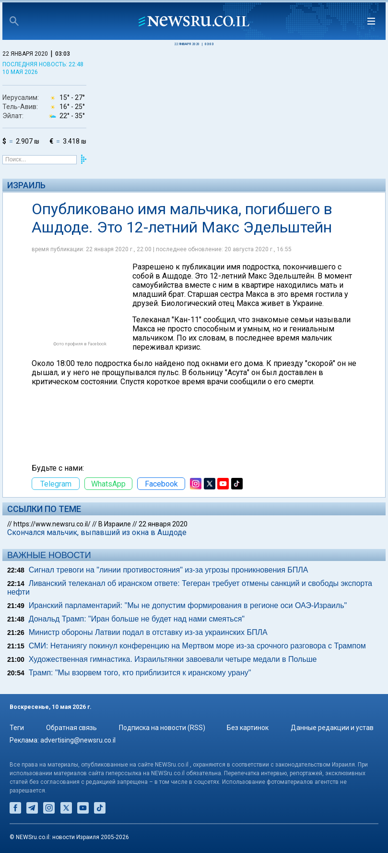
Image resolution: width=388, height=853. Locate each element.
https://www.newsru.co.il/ (52, 524)
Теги (17, 727)
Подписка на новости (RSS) (162, 727)
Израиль (26, 185)
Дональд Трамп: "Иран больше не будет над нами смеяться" (137, 619)
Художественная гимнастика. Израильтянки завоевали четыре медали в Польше (173, 659)
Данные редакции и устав (332, 727)
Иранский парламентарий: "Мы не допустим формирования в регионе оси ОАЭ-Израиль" (188, 605)
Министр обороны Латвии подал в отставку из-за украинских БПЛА (148, 632)
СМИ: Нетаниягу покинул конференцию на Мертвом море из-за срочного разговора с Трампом (197, 646)
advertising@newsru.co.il (78, 740)
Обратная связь (71, 727)
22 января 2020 (163, 524)
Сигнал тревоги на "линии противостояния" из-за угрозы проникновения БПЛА (168, 570)
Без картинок (248, 727)
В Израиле (114, 524)
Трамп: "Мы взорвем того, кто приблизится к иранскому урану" (140, 673)
